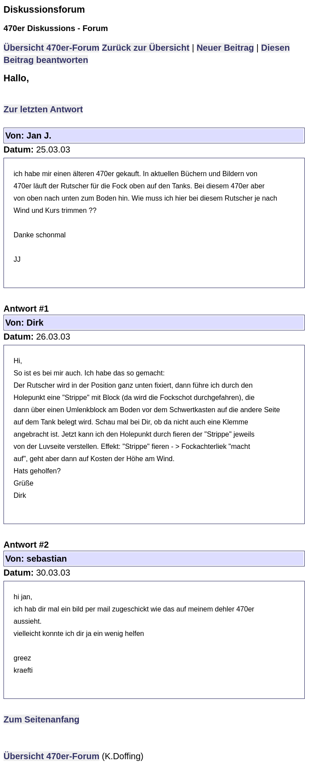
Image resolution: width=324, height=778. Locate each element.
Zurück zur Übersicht (146, 47)
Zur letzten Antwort (43, 109)
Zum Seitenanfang (41, 719)
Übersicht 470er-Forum (51, 47)
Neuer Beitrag (225, 47)
